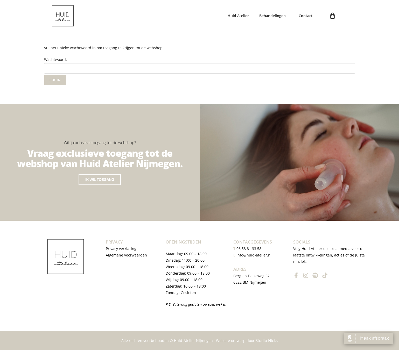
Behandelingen (273, 15)
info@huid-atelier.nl (253, 255)
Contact (306, 15)
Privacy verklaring (121, 248)
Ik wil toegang (99, 186)
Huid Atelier (238, 15)
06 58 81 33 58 (247, 248)
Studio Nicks (266, 340)
